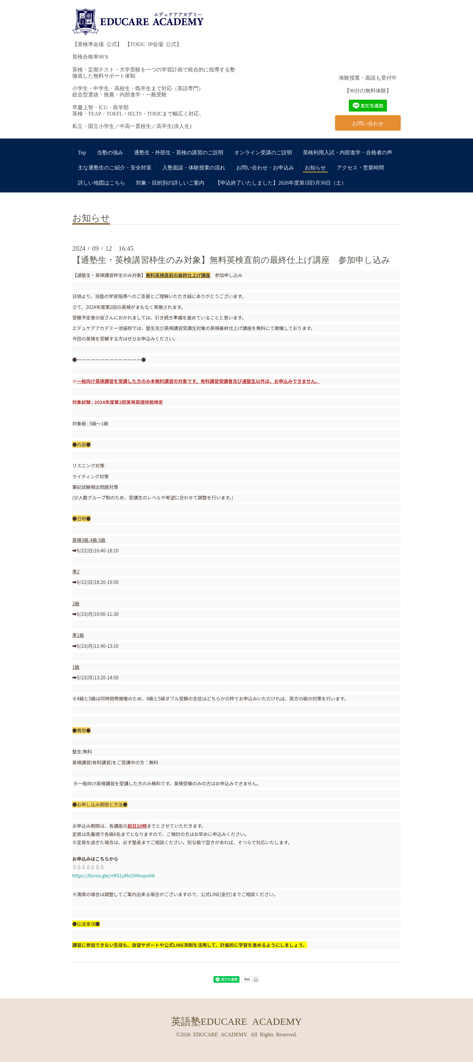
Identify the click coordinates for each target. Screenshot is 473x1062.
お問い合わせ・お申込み (265, 167)
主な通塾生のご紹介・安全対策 (114, 167)
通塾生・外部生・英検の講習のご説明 (178, 152)
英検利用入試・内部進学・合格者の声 (347, 152)
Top (82, 152)
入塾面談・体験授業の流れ (193, 167)
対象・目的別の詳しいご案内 (170, 182)
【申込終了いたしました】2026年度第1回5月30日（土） (281, 182)
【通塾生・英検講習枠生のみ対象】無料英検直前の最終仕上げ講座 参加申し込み (231, 259)
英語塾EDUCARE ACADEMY (236, 1020)
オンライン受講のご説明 (263, 152)
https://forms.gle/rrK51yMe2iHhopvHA (113, 875)
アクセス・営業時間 (360, 167)
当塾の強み (110, 152)
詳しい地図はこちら (101, 182)
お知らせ (315, 167)
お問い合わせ (368, 123)
